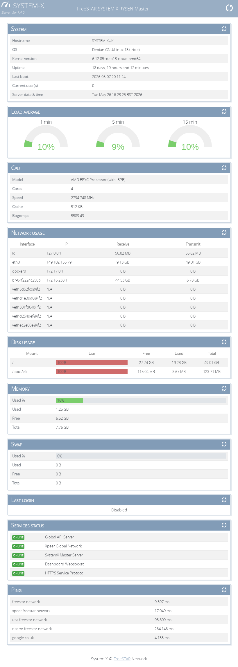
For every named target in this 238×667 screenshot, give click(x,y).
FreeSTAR (122, 658)
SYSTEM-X (22, 5)
